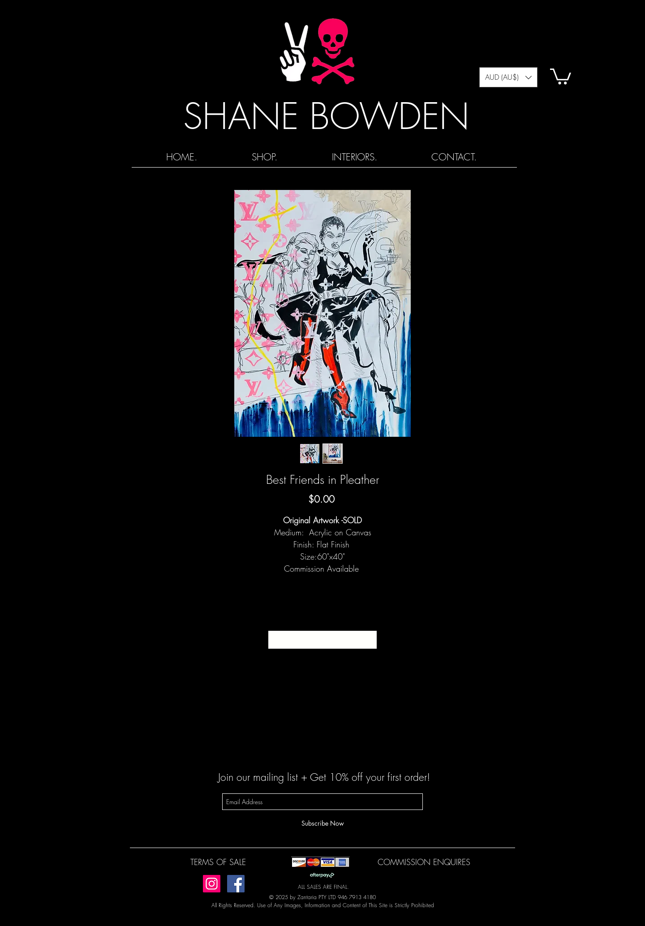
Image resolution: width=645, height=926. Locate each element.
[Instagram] (211, 883)
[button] (508, 77)
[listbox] (508, 77)
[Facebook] (236, 883)
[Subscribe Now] (322, 823)
